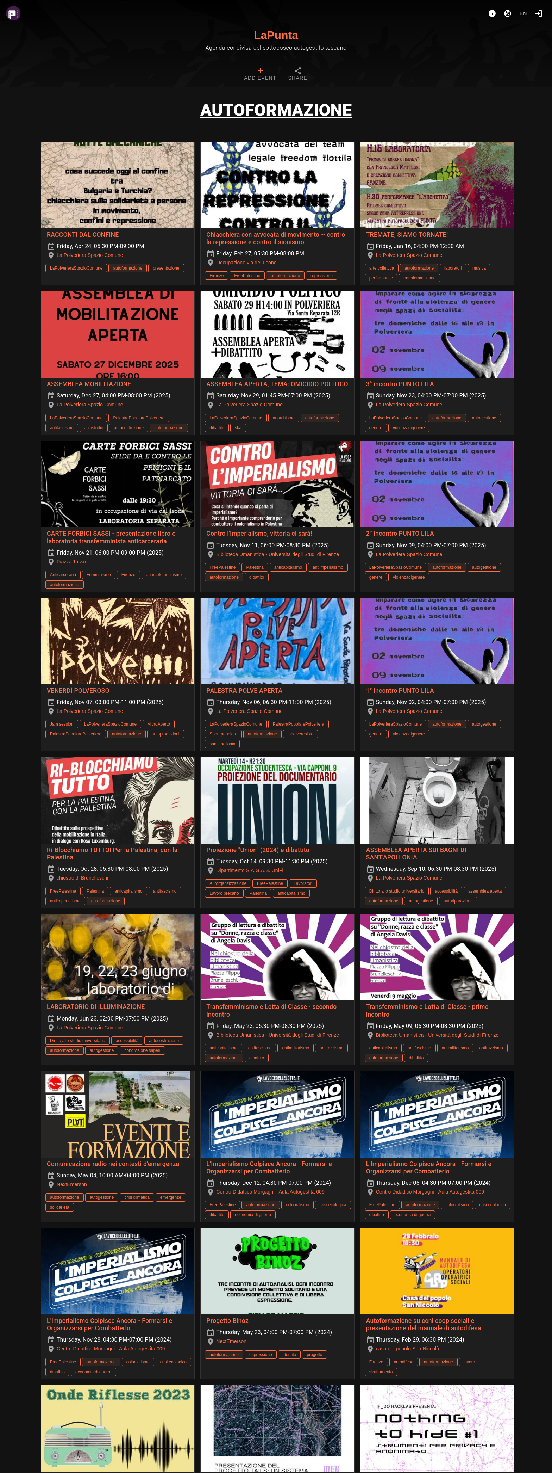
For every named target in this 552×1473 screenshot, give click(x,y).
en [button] (523, 13)
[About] (492, 13)
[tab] (260, 74)
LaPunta (276, 35)
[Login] (538, 13)
